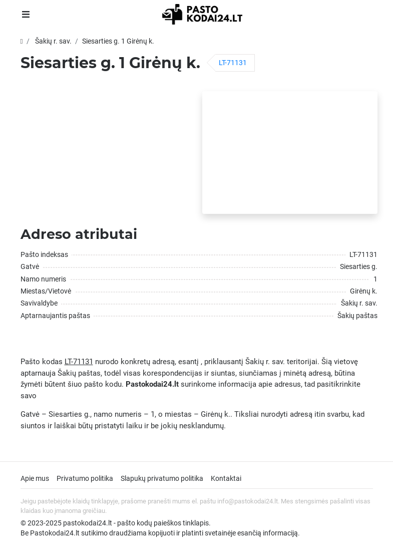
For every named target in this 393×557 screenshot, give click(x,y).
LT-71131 (233, 63)
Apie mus (35, 478)
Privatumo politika (85, 478)
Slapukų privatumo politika (162, 478)
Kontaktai (226, 478)
